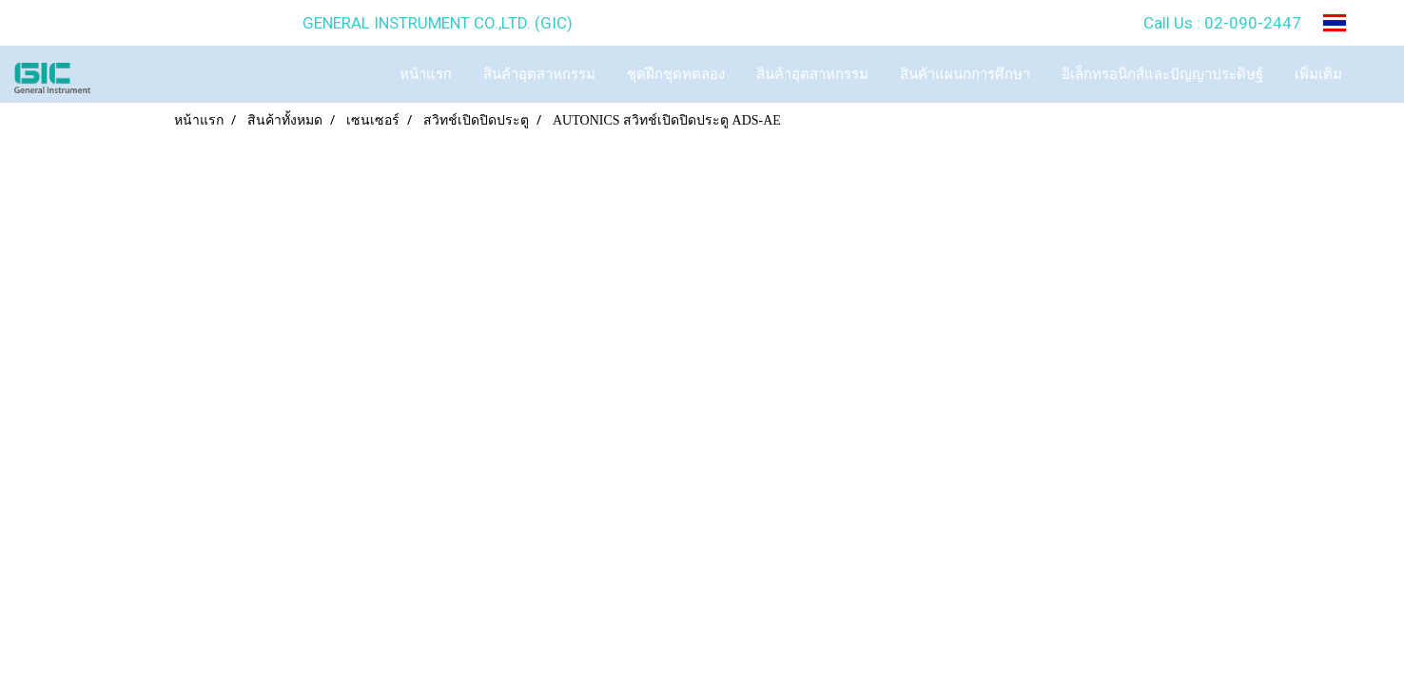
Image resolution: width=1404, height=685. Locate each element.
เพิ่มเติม (1318, 74)
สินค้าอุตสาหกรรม (539, 74)
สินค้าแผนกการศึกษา (965, 74)
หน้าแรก (426, 74)
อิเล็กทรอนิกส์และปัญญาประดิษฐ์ (1162, 74)
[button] (1374, 74)
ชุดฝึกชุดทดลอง (676, 74)
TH (1349, 23)
